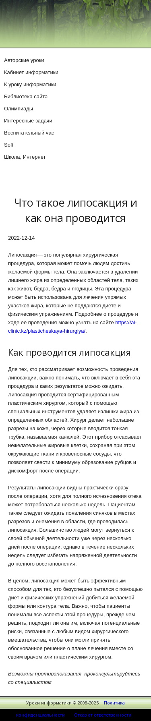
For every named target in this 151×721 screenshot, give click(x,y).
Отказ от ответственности (102, 715)
